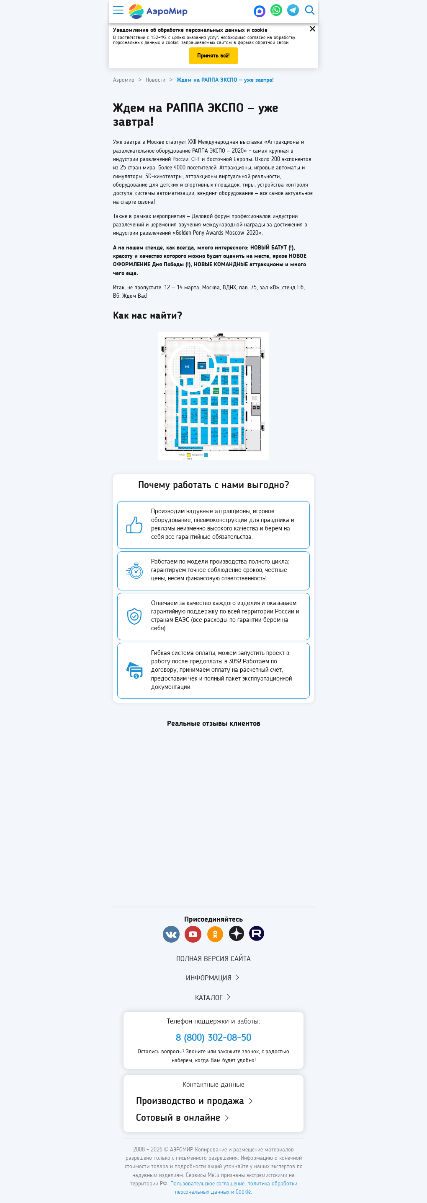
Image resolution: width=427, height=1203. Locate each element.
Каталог (213, 997)
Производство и (195, 1101)
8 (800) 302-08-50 (213, 1038)
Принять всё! (213, 56)
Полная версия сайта (213, 959)
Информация (213, 978)
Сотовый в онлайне (183, 1118)
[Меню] (117, 10)
